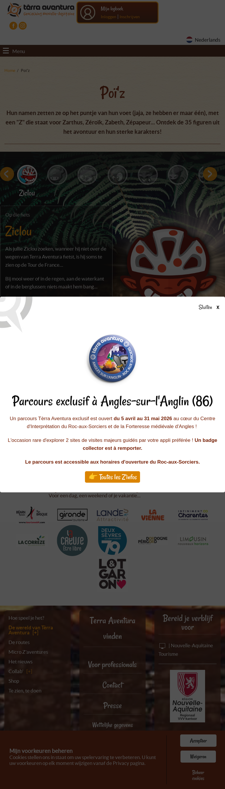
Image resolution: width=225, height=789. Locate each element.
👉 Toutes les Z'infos (112, 476)
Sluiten (211, 307)
